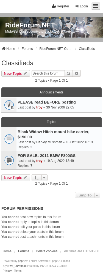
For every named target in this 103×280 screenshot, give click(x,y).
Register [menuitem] (60, 6)
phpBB (22, 260)
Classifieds (17, 63)
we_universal (18, 265)
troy (39, 107)
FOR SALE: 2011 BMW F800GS (47, 155)
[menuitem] (7, 270)
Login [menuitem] (81, 6)
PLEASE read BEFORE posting (47, 102)
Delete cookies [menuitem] (46, 251)
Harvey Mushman (49, 142)
